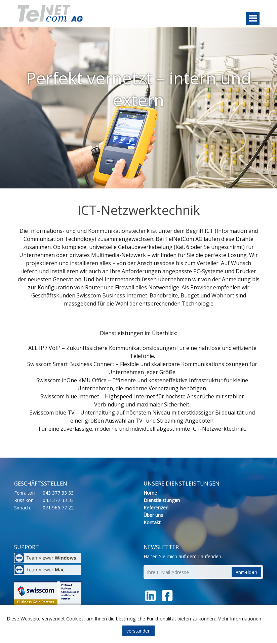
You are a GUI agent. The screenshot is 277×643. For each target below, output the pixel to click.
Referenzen (156, 507)
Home (150, 493)
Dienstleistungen (162, 500)
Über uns (153, 515)
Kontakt (152, 522)
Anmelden (246, 572)
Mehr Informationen (239, 618)
